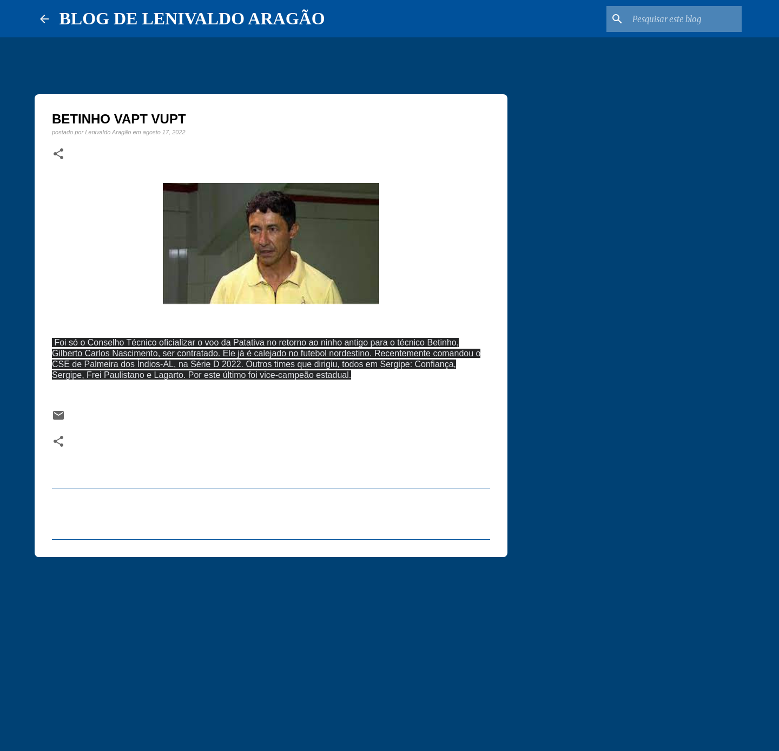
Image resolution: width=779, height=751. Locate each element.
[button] (58, 154)
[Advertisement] (271, 649)
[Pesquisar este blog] (685, 19)
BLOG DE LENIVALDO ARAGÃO (192, 18)
